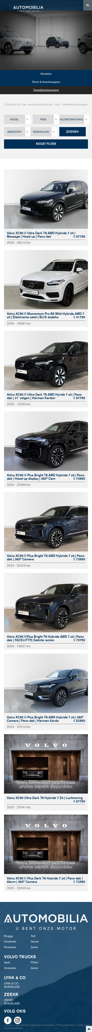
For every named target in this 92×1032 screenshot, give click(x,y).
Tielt (33, 936)
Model (14, 119)
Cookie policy (83, 1025)
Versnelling (41, 131)
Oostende (10, 941)
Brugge (8, 936)
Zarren (34, 947)
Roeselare (10, 947)
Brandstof (14, 131)
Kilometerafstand (71, 119)
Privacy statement (65, 1025)
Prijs (43, 119)
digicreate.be (22, 1025)
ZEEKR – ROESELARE (12, 1001)
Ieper (7, 962)
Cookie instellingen (13, 1028)
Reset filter (46, 144)
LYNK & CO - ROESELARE (12, 985)
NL (87, 5)
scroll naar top (89, 1029)
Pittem (34, 962)
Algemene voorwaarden (42, 1025)
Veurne (35, 941)
